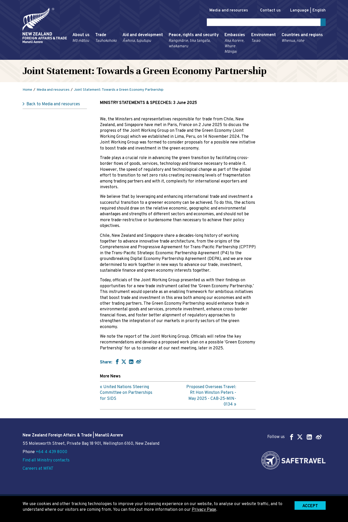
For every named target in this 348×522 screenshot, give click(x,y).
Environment (263, 39)
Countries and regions (302, 39)
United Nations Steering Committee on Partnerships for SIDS (126, 394)
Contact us (267, 10)
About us (81, 39)
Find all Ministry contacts (46, 460)
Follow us (294, 437)
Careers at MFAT (38, 468)
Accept (310, 506)
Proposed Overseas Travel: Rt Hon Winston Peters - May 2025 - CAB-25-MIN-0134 (211, 397)
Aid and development (142, 39)
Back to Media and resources (53, 105)
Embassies (234, 44)
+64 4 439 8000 (51, 452)
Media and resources (223, 10)
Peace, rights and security (194, 42)
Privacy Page (204, 509)
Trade (106, 39)
